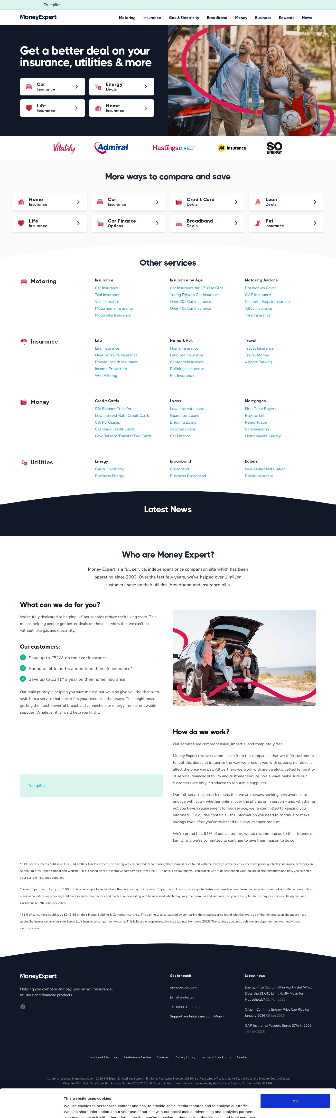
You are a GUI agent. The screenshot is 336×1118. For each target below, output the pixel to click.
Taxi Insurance (107, 295)
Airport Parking (258, 362)
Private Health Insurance (116, 362)
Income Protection (111, 369)
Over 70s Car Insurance (190, 308)
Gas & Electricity (184, 17)
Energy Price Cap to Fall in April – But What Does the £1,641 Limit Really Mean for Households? (278, 993)
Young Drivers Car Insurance (195, 295)
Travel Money (257, 355)
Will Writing (106, 375)
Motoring (127, 17)
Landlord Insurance (186, 355)
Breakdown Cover (260, 288)
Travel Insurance (259, 348)
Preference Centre (137, 1057)
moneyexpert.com (183, 987)
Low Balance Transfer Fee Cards (123, 436)
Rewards (286, 17)
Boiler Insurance (259, 476)
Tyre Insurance (258, 315)
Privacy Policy (185, 1057)
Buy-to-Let (255, 415)
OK (295, 1073)
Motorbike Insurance (113, 315)
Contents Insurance (187, 362)
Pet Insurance (182, 375)
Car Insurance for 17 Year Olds (197, 288)
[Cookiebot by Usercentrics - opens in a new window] (31, 1108)
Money (241, 17)
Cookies (163, 1057)
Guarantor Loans (184, 415)
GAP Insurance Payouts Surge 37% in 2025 (278, 1025)
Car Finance (180, 436)
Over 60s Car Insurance (190, 301)
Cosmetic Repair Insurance (268, 301)
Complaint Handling (103, 1057)
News (307, 17)
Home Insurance (184, 348)
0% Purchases (107, 422)
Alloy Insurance (258, 308)
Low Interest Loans (187, 408)
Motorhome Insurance (114, 308)
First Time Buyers (260, 408)
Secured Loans (183, 429)
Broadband (217, 17)
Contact (243, 1057)
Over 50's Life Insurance (116, 355)
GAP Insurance (258, 295)
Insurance (152, 17)
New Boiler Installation (265, 469)
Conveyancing (257, 429)
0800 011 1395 (187, 1007)
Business (263, 17)
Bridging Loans (183, 422)
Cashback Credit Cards (115, 429)
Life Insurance (107, 348)
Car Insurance (107, 288)
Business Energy (109, 476)
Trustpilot (52, 5)
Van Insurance (107, 301)
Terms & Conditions (216, 1057)
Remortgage (256, 422)
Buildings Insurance (187, 369)
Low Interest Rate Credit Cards (122, 415)
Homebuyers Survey (263, 436)
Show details (75, 1108)
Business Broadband (188, 476)
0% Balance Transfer (113, 408)
